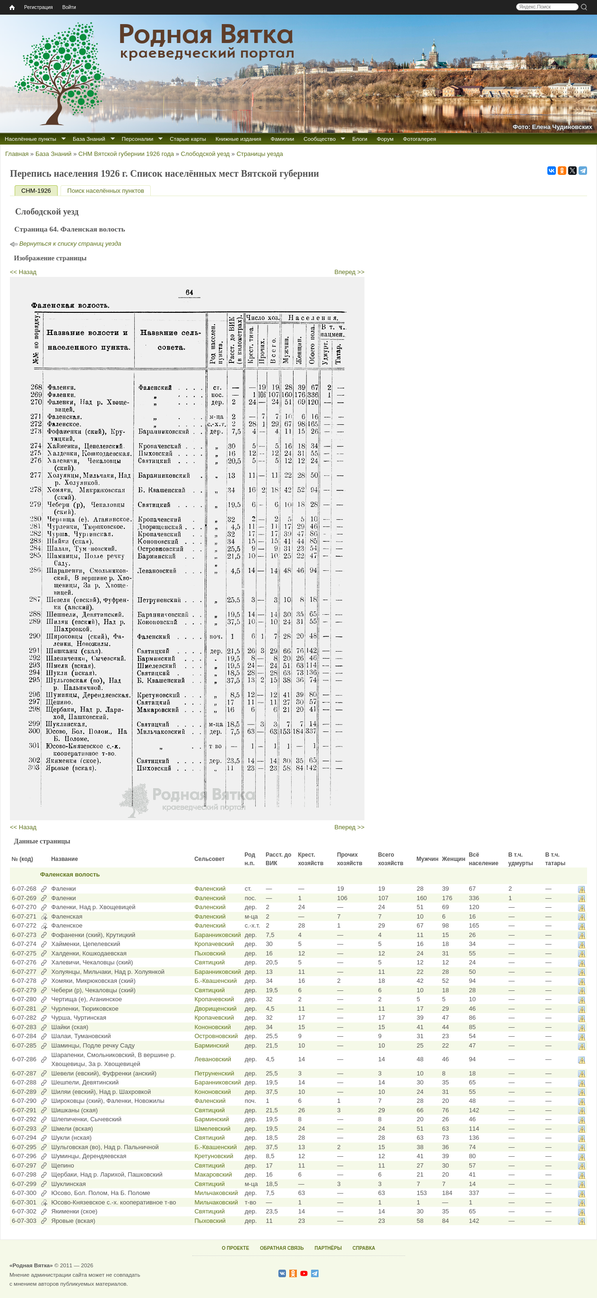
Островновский (216, 1036)
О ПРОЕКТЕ (235, 1248)
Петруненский (214, 1073)
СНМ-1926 (39, 190)
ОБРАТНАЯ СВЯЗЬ (282, 1248)
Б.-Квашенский (215, 980)
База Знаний (89, 139)
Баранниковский (217, 934)
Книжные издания (238, 139)
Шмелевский (212, 1128)
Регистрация (38, 7)
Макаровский (213, 1174)
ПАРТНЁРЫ (328, 1248)
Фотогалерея (419, 139)
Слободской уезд (205, 153)
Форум (385, 139)
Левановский (212, 1059)
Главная (16, 153)
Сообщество (319, 139)
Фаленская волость (70, 874)
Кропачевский (214, 943)
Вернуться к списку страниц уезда (70, 243)
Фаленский (209, 888)
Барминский (211, 1045)
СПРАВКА (364, 1248)
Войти (69, 7)
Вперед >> (350, 271)
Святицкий (209, 962)
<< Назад (23, 271)
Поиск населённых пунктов (105, 190)
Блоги (359, 139)
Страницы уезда (259, 153)
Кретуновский (213, 1156)
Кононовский (212, 1027)
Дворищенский (215, 1008)
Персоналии (138, 139)
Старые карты (188, 139)
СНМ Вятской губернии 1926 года (126, 153)
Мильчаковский (216, 1192)
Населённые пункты (30, 139)
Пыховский (209, 953)
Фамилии (282, 139)
